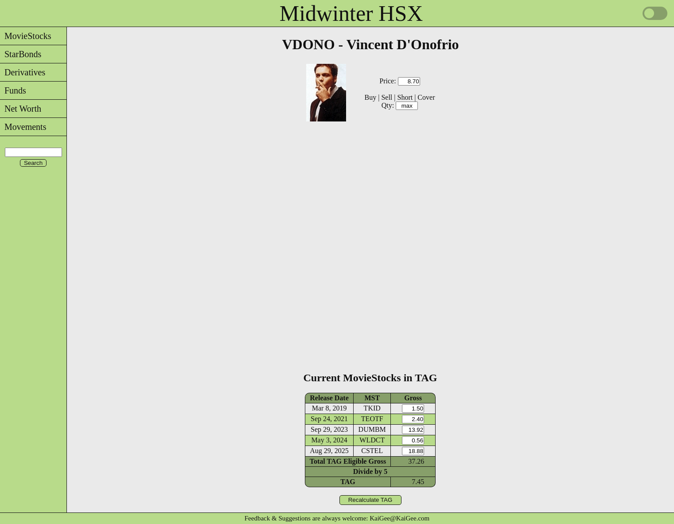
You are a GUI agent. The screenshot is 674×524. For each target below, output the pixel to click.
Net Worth (20, 108)
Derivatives (22, 72)
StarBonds (20, 54)
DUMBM (372, 429)
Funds (13, 90)
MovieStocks (25, 36)
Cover (426, 97)
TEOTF (372, 418)
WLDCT (372, 440)
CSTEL (372, 450)
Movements (23, 127)
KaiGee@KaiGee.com (399, 518)
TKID (372, 408)
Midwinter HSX (351, 13)
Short (405, 97)
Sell (386, 97)
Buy (371, 97)
